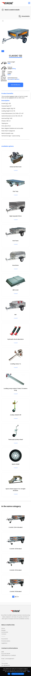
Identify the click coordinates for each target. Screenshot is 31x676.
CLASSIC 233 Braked (16, 549)
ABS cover (16, 290)
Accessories (4, 632)
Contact (3, 634)
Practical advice (5, 641)
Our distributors (5, 665)
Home (3, 628)
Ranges (3, 630)
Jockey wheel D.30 (15, 415)
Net (15, 314)
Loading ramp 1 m (15, 364)
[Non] (28, 671)
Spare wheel (15, 464)
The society (4, 663)
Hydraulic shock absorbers (15, 339)
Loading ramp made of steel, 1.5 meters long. (15, 389)
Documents (4, 639)
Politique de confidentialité (17, 673)
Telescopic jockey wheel (15, 439)
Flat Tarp (15, 191)
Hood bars (15, 265)
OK (9, 673)
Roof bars (15, 241)
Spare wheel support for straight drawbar (15, 489)
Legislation (4, 643)
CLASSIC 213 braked (15, 570)
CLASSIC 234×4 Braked (15, 527)
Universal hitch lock (15, 167)
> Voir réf (15, 170)
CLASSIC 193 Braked (15, 591)
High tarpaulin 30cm (15, 216)
